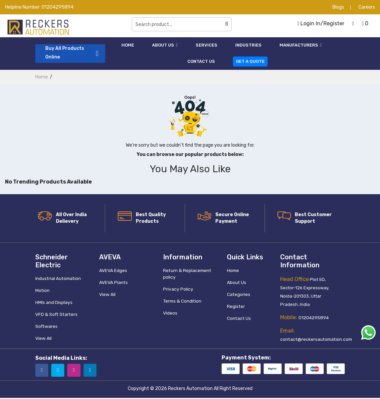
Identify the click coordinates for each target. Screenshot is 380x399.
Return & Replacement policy (186, 273)
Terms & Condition (181, 300)
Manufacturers (301, 45)
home (41, 77)
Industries (248, 45)
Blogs (338, 7)
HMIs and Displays (53, 302)
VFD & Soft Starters (55, 314)
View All (43, 337)
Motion (42, 290)
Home (127, 45)
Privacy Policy (177, 288)
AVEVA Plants (113, 282)
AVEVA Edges (113, 270)
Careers (366, 7)
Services (206, 45)
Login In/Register (320, 23)
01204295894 (58, 7)
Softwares (46, 326)
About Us (165, 45)
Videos (170, 312)
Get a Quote (250, 61)
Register (235, 306)
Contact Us (201, 61)
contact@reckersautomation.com (314, 339)
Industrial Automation (57, 278)
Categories (238, 294)
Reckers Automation (190, 389)
